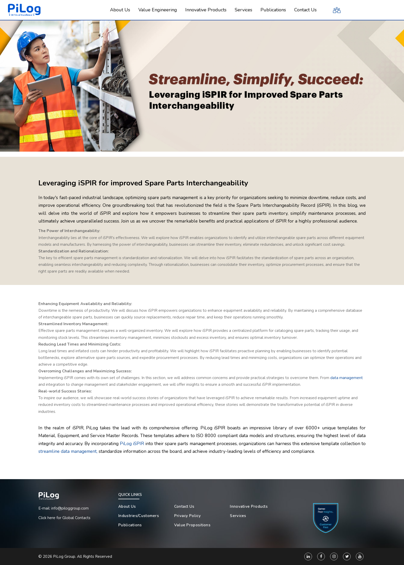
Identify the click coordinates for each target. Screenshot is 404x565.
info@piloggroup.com (70, 508)
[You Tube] (360, 556)
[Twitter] (347, 556)
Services (238, 515)
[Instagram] (334, 556)
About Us (127, 506)
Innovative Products (249, 506)
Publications (130, 525)
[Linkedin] (308, 556)
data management (346, 377)
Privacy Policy (187, 515)
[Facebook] (321, 556)
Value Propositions (192, 525)
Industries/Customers (138, 515)
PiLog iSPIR (132, 443)
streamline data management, (67, 451)
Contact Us (184, 506)
